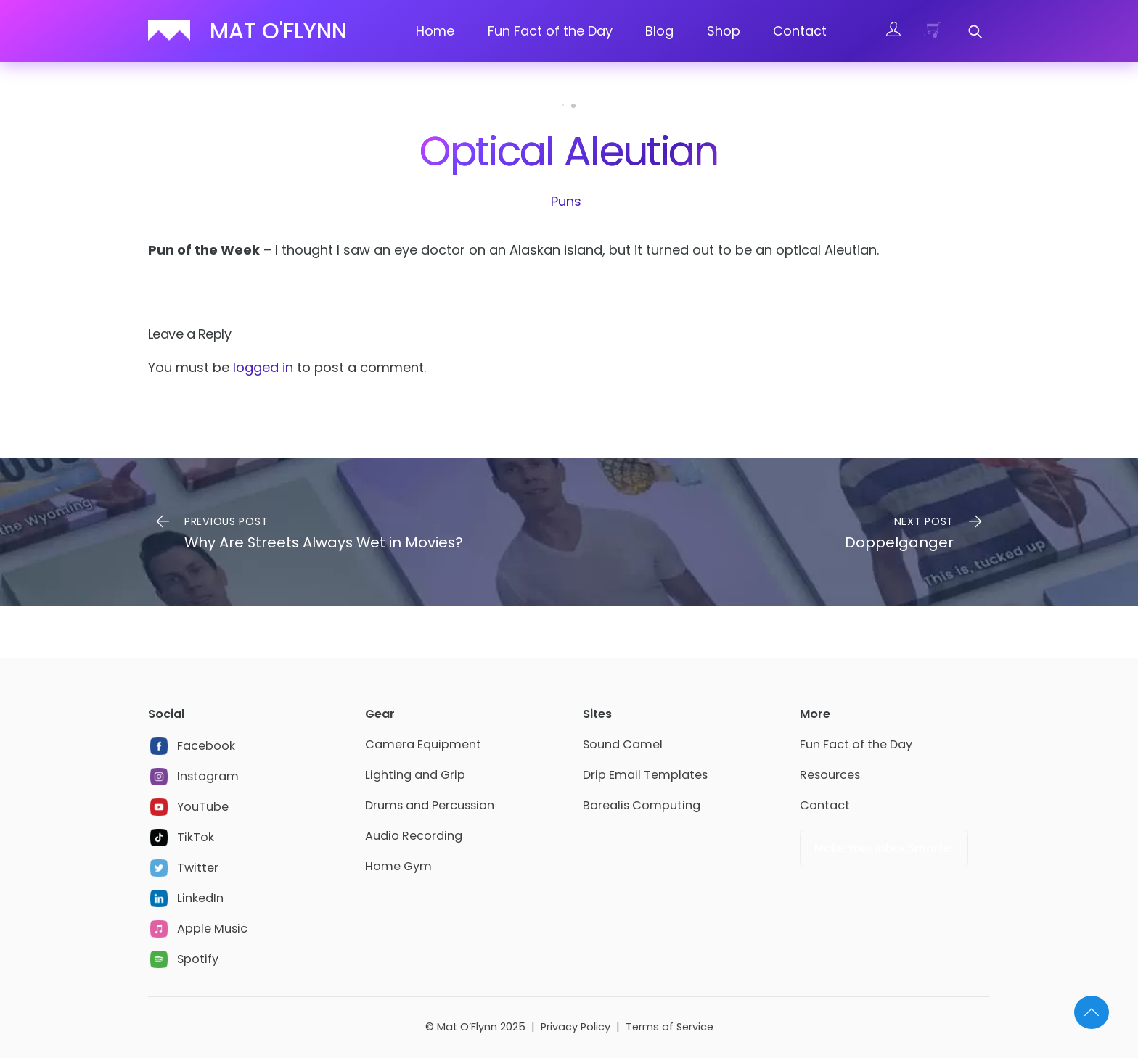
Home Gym (398, 866)
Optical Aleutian (568, 151)
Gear (380, 714)
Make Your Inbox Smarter (884, 848)
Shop (723, 31)
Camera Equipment (423, 744)
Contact (800, 31)
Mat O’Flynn (467, 1027)
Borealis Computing (641, 805)
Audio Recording (413, 835)
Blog (659, 31)
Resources (830, 774)
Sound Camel (623, 744)
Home (435, 31)
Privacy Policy (575, 1027)
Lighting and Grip (415, 774)
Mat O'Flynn (278, 31)
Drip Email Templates (645, 774)
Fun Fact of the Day (550, 31)
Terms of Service (669, 1027)
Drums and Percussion (429, 805)
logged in (263, 367)
